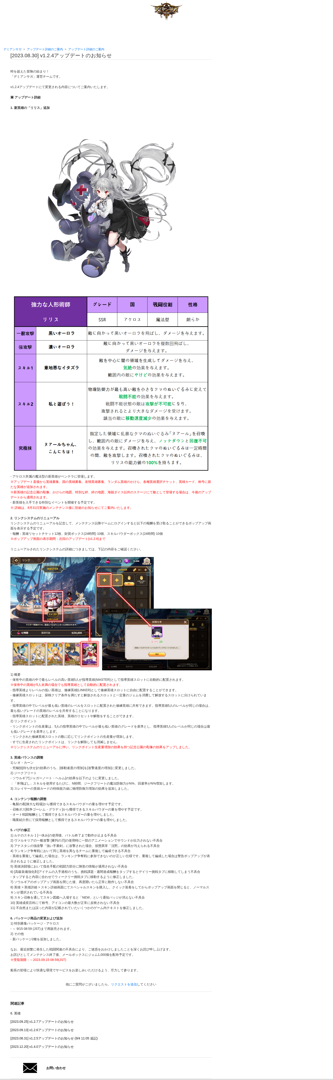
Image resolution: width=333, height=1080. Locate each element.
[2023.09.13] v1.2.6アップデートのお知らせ (42, 1030)
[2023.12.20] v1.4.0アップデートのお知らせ (42, 1046)
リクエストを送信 (124, 984)
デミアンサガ (12, 49)
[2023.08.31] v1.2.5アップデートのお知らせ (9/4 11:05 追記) (54, 1038)
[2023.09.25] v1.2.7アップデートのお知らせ (42, 1021)
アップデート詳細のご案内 (45, 49)
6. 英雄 (15, 1013)
